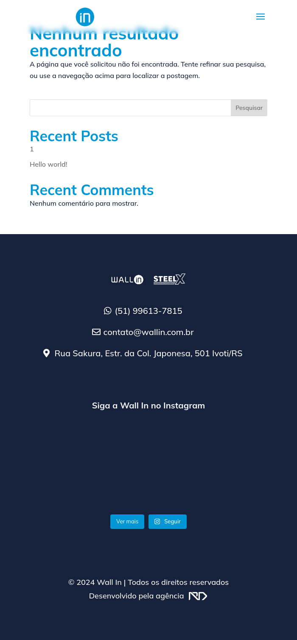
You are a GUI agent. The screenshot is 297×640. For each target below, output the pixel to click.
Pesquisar (249, 108)
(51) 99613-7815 (148, 310)
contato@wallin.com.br (148, 332)
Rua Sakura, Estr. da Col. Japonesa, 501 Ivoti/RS (148, 353)
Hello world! (48, 164)
